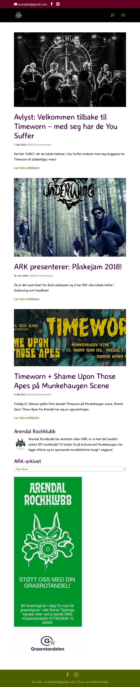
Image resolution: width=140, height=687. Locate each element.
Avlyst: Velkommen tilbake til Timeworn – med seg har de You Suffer (65, 126)
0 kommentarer (43, 144)
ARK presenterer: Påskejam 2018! (68, 266)
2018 (31, 275)
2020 (30, 144)
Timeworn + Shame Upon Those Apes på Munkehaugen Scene (65, 380)
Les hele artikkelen (26, 168)
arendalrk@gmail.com (59, 682)
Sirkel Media (99, 682)
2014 (30, 394)
